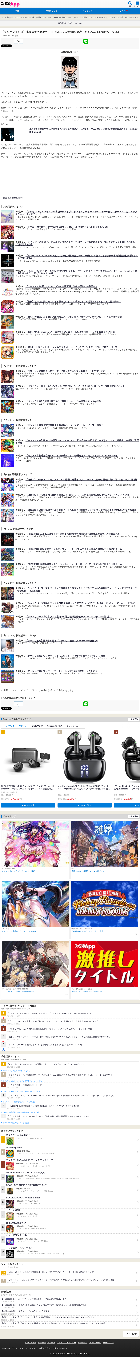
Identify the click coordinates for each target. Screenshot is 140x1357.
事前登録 (62, 23)
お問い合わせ (30, 1342)
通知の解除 (82, 1342)
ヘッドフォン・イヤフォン (14, 726)
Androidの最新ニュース (63, 17)
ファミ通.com (95, 1342)
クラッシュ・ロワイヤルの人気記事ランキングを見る (21, 1091)
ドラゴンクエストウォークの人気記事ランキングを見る (22, 1081)
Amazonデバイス (54, 726)
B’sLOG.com (108, 1342)
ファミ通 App (10, 4)
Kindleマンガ (37, 726)
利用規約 (42, 1342)
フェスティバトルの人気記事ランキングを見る (19, 1102)
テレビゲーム (72, 726)
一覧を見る (133, 719)
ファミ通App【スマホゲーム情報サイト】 (18, 17)
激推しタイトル (75, 23)
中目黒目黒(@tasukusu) (12, 198)
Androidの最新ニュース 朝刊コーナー (90, 17)
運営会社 (51, 1342)
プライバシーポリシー (66, 1342)
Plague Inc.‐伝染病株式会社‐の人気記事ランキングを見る (22, 1112)
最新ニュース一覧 (44, 17)
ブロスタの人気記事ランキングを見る (16, 1123)
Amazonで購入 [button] (28, 805)
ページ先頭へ (132, 1334)
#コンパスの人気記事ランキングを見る (16, 1071)
